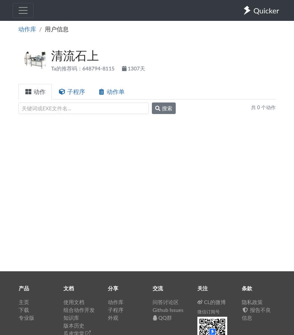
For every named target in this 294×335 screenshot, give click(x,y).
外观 (113, 318)
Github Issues (168, 310)
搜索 (163, 108)
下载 (24, 310)
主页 (24, 302)
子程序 (71, 91)
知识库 (71, 318)
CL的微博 (211, 302)
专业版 (26, 318)
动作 (35, 91)
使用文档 (73, 302)
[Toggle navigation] (23, 10)
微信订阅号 (208, 312)
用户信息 (57, 28)
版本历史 (73, 325)
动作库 (27, 28)
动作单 (111, 91)
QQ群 (162, 318)
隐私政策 (252, 302)
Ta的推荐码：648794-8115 (83, 68)
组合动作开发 (79, 310)
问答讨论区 (166, 302)
